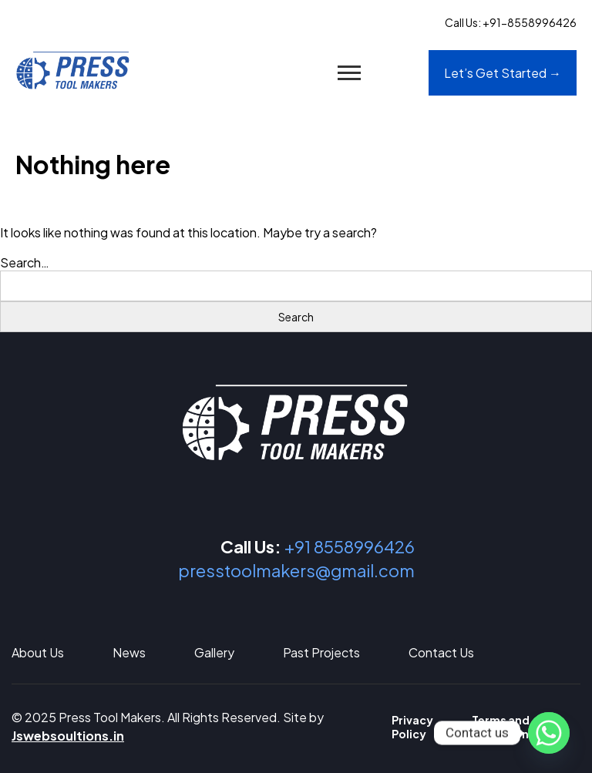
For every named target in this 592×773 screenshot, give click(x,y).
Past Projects (321, 652)
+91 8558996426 (349, 546)
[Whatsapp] (549, 733)
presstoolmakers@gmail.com (296, 570)
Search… (24, 262)
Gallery (214, 652)
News (129, 652)
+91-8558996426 (530, 22)
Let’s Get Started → (502, 73)
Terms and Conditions (503, 727)
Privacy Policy (412, 727)
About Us (38, 652)
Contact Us (441, 652)
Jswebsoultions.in (68, 736)
